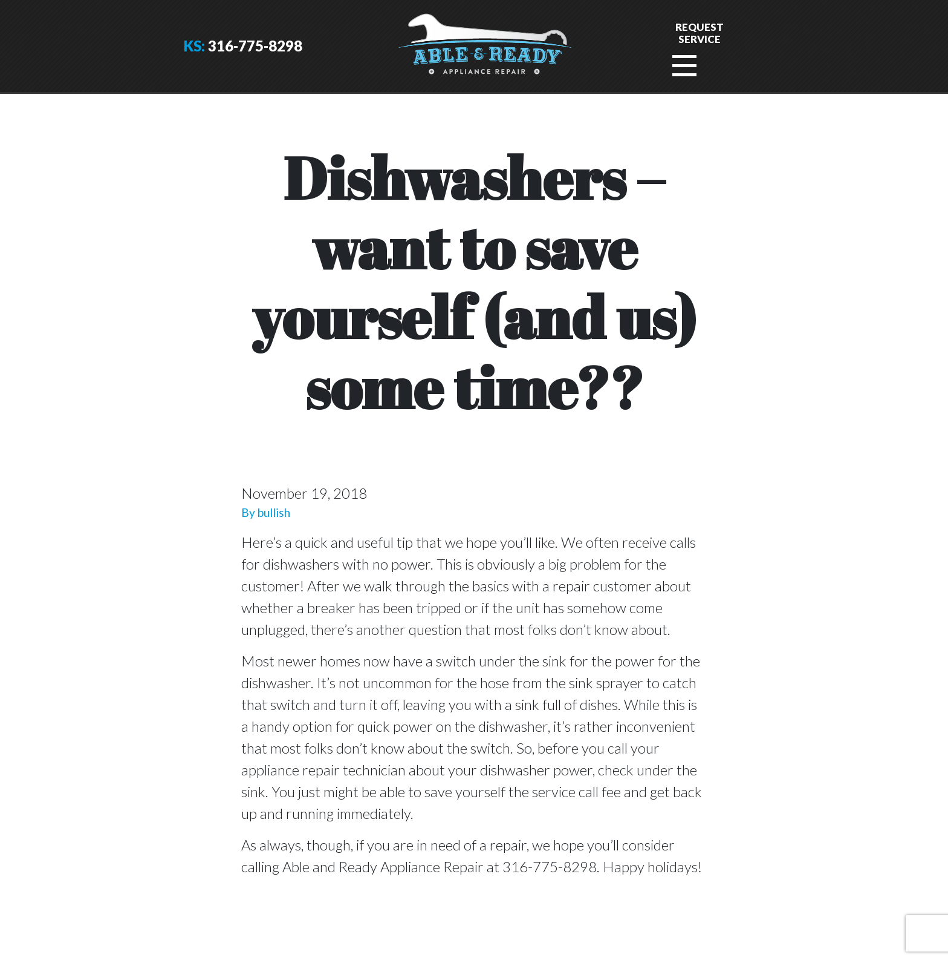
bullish (274, 512)
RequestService (699, 33)
